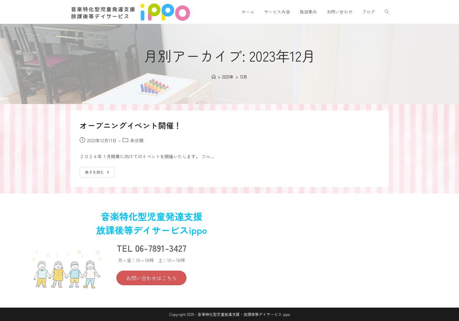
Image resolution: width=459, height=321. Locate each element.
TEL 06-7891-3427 (151, 248)
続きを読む (99, 171)
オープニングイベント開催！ (131, 125)
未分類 (136, 140)
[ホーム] (214, 77)
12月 (243, 77)
